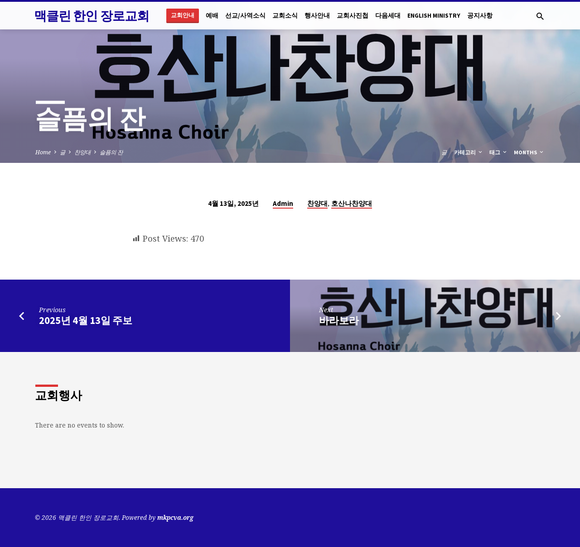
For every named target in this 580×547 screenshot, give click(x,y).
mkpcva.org (175, 517)
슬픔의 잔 (111, 152)
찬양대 (82, 152)
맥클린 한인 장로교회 (91, 16)
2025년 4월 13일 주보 (85, 320)
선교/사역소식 (245, 15)
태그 (498, 152)
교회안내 (182, 15)
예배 (212, 15)
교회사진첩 (352, 15)
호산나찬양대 (351, 203)
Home (43, 152)
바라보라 (339, 320)
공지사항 (480, 15)
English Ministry (433, 15)
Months (529, 152)
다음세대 (388, 15)
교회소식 (285, 15)
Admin (283, 203)
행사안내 (317, 15)
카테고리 (468, 152)
